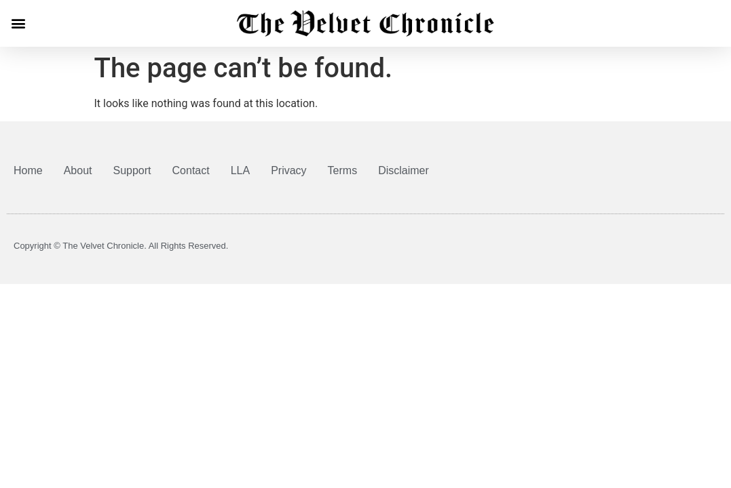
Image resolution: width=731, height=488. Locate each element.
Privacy (288, 170)
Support (132, 170)
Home (28, 170)
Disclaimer (403, 170)
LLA (240, 170)
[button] (18, 23)
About (78, 170)
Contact (191, 170)
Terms (343, 170)
